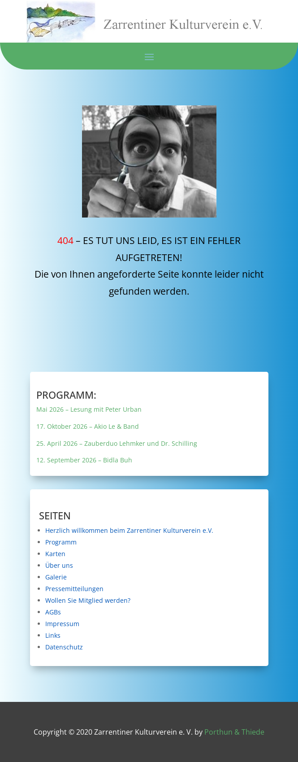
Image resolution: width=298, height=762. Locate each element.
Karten (127, 556)
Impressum (128, 620)
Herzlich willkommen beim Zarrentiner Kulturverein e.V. (146, 530)
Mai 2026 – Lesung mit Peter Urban (134, 409)
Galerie (127, 577)
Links (126, 631)
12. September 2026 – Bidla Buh (133, 458)
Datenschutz (129, 642)
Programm (128, 544)
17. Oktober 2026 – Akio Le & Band (134, 426)
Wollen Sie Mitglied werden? (134, 600)
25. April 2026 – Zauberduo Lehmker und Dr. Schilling (142, 442)
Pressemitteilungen (131, 588)
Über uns (128, 566)
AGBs (126, 609)
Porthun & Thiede (234, 732)
